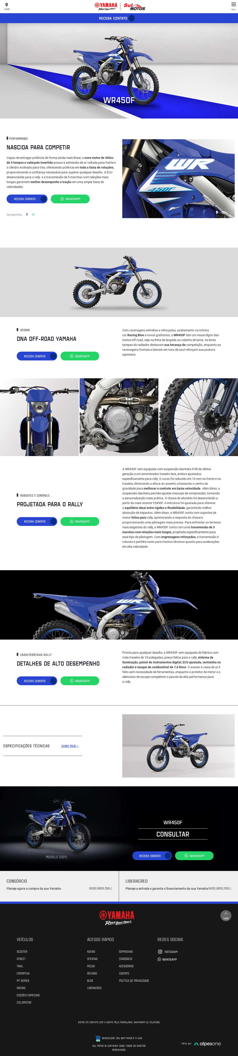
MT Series (23, 980)
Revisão (92, 973)
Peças (91, 966)
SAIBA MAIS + (70, 746)
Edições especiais (28, 995)
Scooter (22, 951)
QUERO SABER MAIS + (100, 887)
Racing (21, 987)
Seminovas (126, 951)
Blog (90, 980)
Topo (226, 915)
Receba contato (113, 18)
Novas (91, 951)
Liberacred (94, 987)
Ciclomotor (24, 1002)
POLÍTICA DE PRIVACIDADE (134, 980)
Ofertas (92, 958)
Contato (124, 973)
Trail (20, 966)
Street (21, 958)
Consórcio (125, 958)
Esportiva (23, 973)
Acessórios (126, 966)
